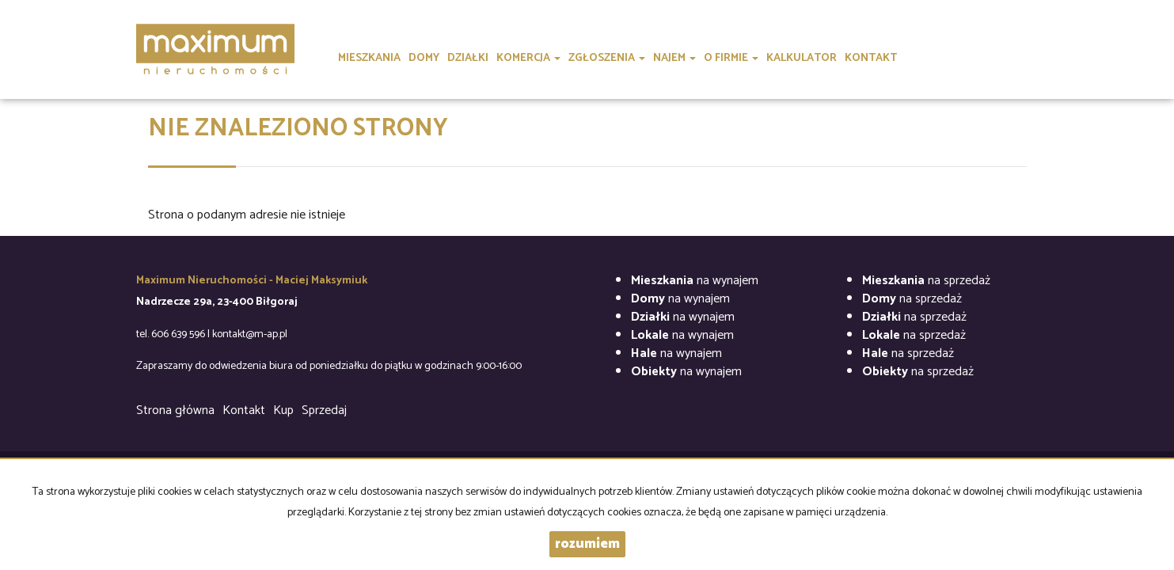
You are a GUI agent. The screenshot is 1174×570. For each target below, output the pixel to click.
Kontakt (243, 410)
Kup (283, 410)
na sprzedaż (926, 280)
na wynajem (694, 280)
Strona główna (175, 410)
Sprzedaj (324, 410)
